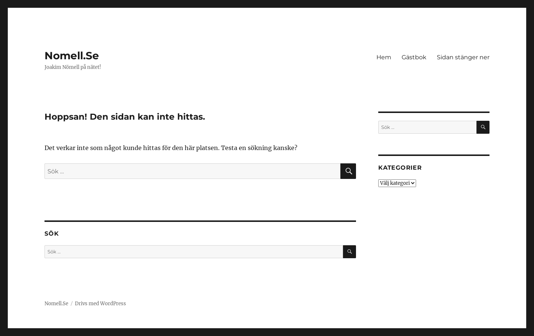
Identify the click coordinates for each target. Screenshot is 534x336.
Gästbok (414, 57)
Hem (383, 57)
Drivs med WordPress (100, 303)
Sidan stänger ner (463, 57)
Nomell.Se (71, 55)
